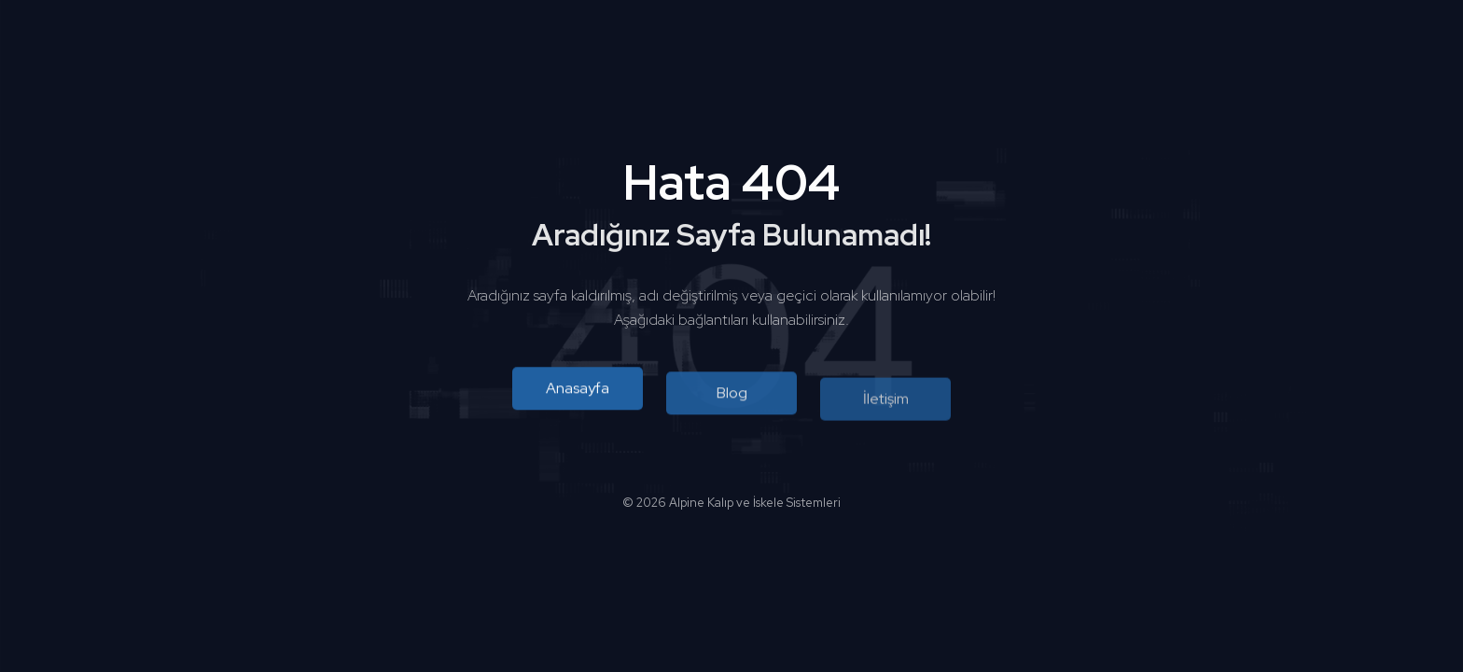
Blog (732, 394)
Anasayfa (577, 389)
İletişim (886, 401)
